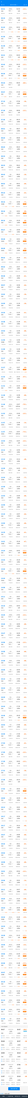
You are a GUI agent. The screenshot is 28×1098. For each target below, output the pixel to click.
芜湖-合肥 (7, 1093)
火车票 (1, 1093)
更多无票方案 (14, 1088)
